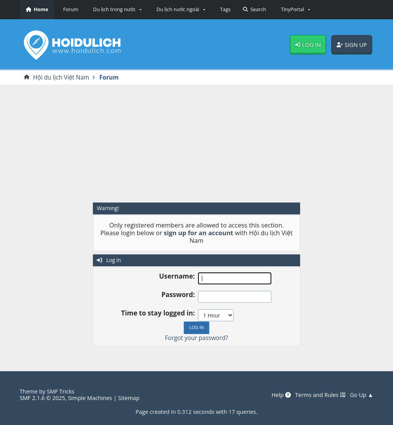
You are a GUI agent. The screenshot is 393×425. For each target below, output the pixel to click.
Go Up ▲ (361, 395)
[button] (116, 9)
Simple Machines (90, 398)
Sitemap (129, 398)
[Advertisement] (196, 143)
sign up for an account (198, 233)
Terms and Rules (320, 395)
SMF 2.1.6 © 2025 (42, 398)
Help (281, 395)
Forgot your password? (196, 338)
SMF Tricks (60, 391)
